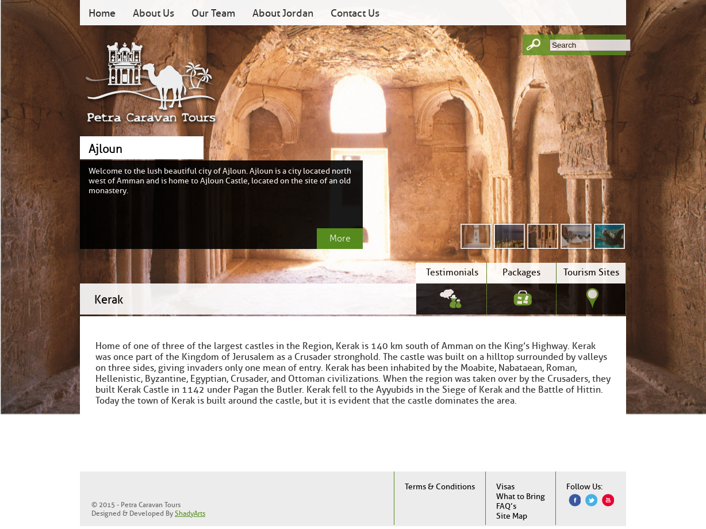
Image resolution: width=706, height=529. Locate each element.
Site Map (511, 516)
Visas (505, 487)
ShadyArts (190, 513)
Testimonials (452, 272)
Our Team (213, 13)
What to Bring (520, 496)
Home (102, 13)
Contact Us (355, 13)
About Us (153, 13)
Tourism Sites (591, 272)
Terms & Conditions (440, 487)
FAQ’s (506, 506)
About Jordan (282, 13)
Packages (521, 272)
